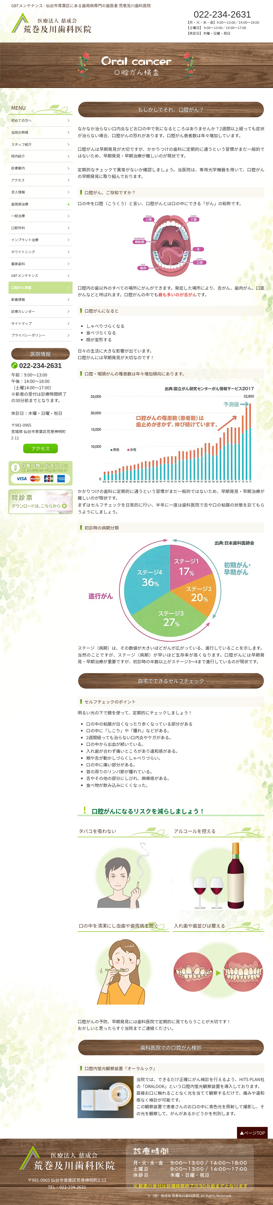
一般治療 (18, 215)
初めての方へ (21, 120)
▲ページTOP (252, 1133)
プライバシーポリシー (28, 335)
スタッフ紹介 (21, 144)
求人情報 (18, 192)
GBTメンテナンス (24, 275)
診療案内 (18, 168)
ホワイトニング (23, 251)
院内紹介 (18, 156)
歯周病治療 (19, 204)
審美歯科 (18, 263)
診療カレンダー (23, 311)
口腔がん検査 (21, 287)
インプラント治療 (24, 239)
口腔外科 (18, 227)
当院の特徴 (19, 132)
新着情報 (18, 299)
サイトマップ (21, 323)
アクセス (18, 180)
